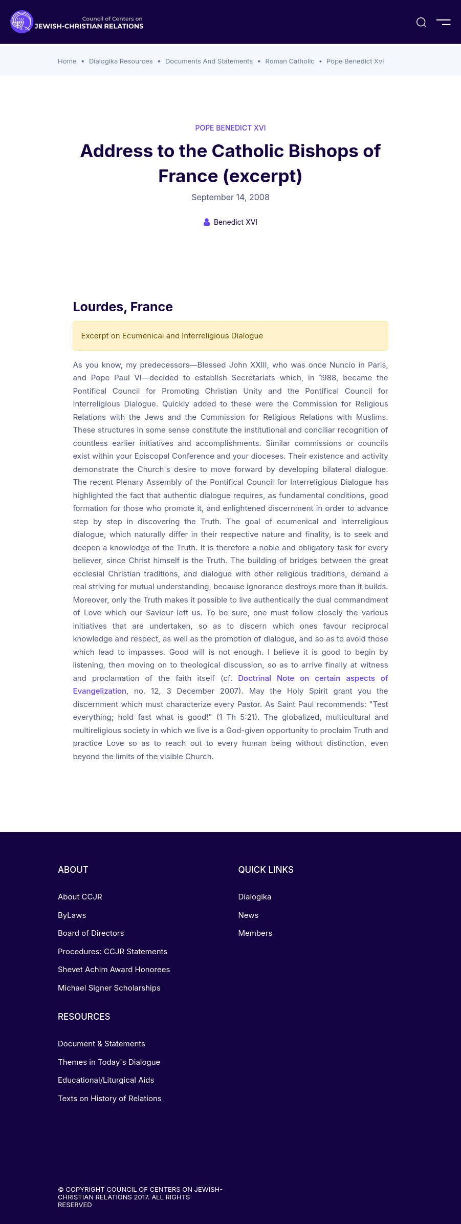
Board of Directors (91, 933)
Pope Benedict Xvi (355, 61)
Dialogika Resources (121, 61)
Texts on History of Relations (110, 1098)
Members (255, 933)
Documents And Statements (209, 61)
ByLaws (72, 915)
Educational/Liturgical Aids (106, 1080)
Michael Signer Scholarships (109, 988)
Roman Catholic (290, 61)
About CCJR (80, 896)
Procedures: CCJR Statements (112, 951)
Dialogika (255, 896)
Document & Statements (101, 1043)
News (248, 915)
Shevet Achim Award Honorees (114, 969)
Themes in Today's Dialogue (109, 1062)
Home (67, 61)
